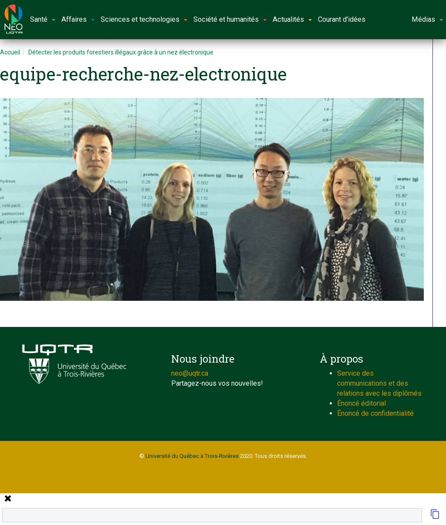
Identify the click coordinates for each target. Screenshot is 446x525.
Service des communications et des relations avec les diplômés (379, 383)
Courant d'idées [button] (341, 19)
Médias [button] (427, 19)
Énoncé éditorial (361, 403)
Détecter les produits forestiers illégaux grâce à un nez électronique (120, 52)
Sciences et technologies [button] (144, 19)
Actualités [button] (292, 19)
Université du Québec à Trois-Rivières (192, 456)
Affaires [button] (78, 19)
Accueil (10, 52)
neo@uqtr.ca (189, 373)
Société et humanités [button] (230, 19)
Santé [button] (42, 19)
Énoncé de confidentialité (375, 413)
